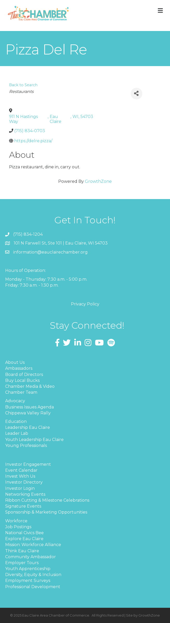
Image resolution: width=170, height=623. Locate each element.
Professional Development (32, 586)
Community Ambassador (30, 556)
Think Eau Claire (22, 550)
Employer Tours (22, 562)
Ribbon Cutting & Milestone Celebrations (47, 500)
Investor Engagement (28, 464)
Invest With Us (20, 476)
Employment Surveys (27, 580)
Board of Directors (24, 374)
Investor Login (20, 488)
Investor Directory (24, 482)
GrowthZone (98, 181)
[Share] (136, 93)
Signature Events (23, 506)
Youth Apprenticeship (27, 568)
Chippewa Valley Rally (28, 413)
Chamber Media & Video (30, 386)
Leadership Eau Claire (27, 427)
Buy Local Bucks (22, 380)
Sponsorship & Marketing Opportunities (46, 512)
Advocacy (15, 400)
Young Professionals (26, 445)
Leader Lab (16, 433)
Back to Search (23, 85)
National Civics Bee (24, 532)
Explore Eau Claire (24, 538)
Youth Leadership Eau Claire (34, 439)
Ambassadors (18, 368)
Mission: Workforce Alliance (33, 544)
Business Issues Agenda (29, 407)
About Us (15, 362)
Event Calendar (21, 470)
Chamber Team (21, 392)
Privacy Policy (85, 304)
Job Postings (18, 526)
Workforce (16, 520)
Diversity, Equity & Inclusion (33, 574)
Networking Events (25, 494)
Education (16, 421)
